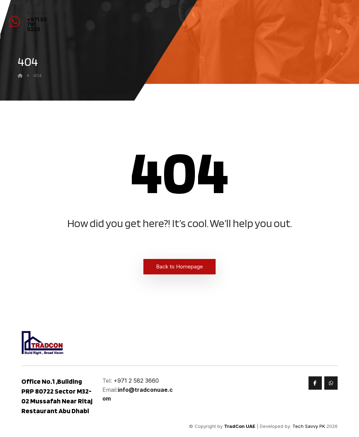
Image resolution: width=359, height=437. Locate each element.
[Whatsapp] (331, 383)
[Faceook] (315, 383)
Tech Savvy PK (308, 426)
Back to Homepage (179, 266)
